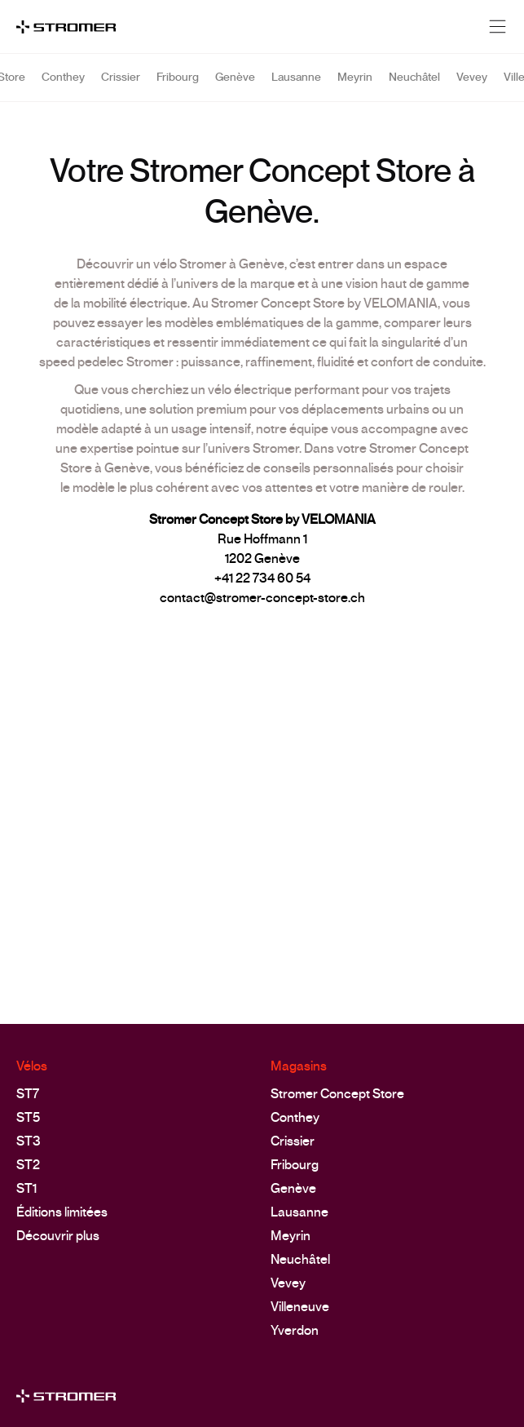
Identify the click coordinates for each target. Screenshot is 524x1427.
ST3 (28, 1141)
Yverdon (295, 1330)
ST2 (28, 1164)
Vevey (471, 85)
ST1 (26, 1188)
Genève (235, 85)
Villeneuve (300, 1306)
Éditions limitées (62, 1212)
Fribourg (177, 85)
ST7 (27, 1093)
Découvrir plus (57, 1235)
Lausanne (296, 85)
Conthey (63, 85)
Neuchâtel (414, 85)
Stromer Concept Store (337, 1093)
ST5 (28, 1117)
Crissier (120, 85)
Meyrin (354, 85)
